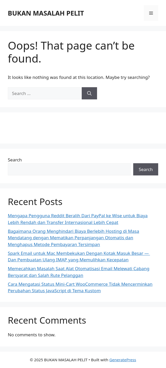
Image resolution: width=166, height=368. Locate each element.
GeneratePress (122, 359)
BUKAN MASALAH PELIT (46, 13)
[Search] (89, 93)
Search (15, 160)
